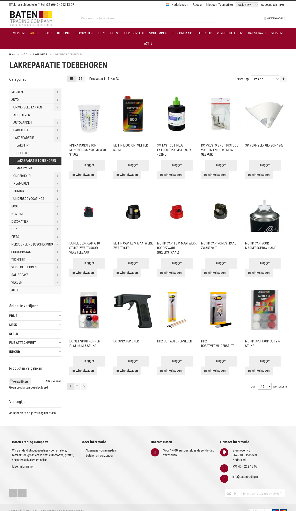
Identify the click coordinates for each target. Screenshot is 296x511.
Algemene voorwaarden (101, 443)
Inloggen (211, 5)
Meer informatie (22, 460)
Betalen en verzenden (99, 448)
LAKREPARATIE (40, 54)
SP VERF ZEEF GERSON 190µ (264, 145)
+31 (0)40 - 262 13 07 (59, 5)
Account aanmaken (273, 5)
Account (198, 5)
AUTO (24, 54)
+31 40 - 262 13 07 (244, 460)
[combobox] (148, 18)
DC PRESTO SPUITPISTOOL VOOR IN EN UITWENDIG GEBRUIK (219, 149)
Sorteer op (242, 79)
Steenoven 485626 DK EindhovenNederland (245, 448)
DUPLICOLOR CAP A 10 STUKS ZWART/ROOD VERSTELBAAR (84, 247)
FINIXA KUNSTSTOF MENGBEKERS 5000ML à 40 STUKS (87, 149)
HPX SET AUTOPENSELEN (174, 341)
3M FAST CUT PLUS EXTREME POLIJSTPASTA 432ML (174, 149)
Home (12, 54)
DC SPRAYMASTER (126, 341)
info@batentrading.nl (245, 470)
